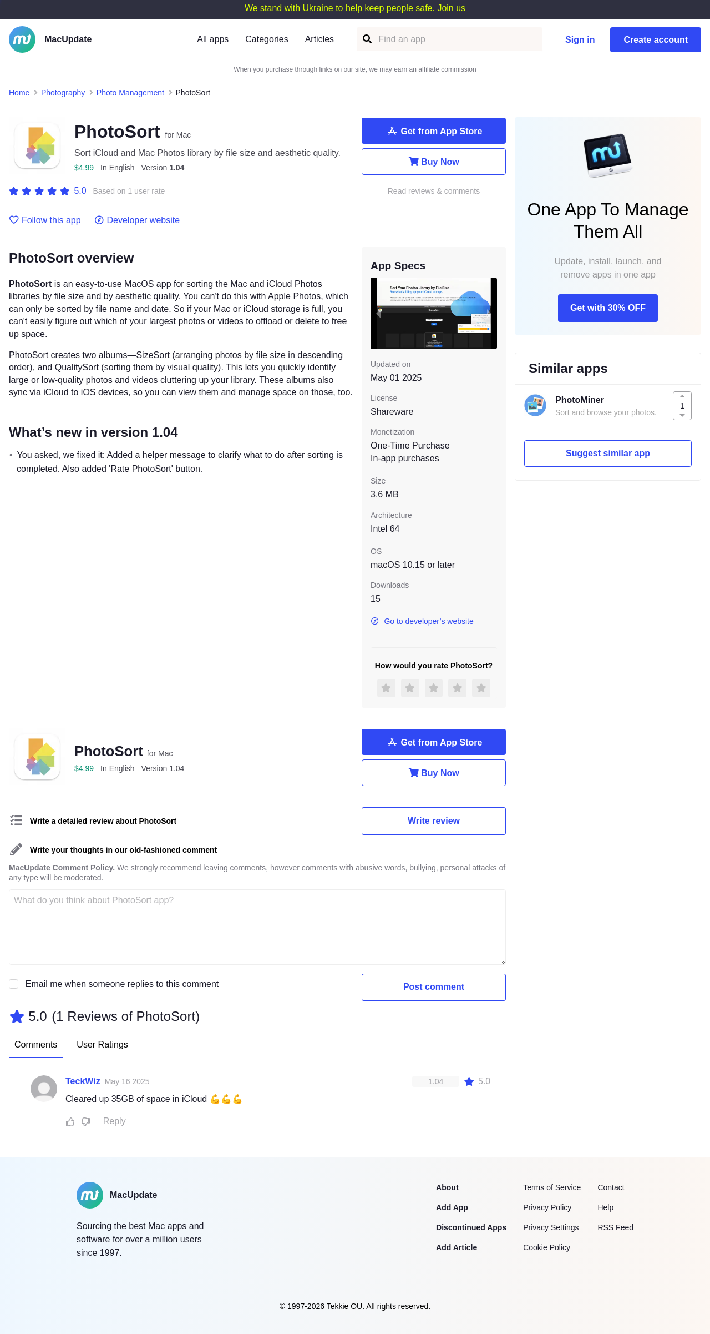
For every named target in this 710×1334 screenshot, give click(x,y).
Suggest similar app (608, 453)
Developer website (137, 220)
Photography (63, 93)
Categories (266, 39)
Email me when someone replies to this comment (122, 984)
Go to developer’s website (422, 621)
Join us (451, 8)
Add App (452, 1207)
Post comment (433, 987)
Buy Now (433, 161)
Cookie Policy (546, 1247)
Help (605, 1207)
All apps (213, 39)
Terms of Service (552, 1187)
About (447, 1187)
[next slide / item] (489, 313)
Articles (319, 39)
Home (19, 93)
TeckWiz (82, 1081)
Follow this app (45, 220)
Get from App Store (434, 131)
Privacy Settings (551, 1227)
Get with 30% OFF (608, 308)
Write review (434, 821)
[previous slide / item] (378, 313)
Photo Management (130, 93)
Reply (114, 1121)
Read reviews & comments (434, 191)
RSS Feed (615, 1227)
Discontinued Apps (471, 1227)
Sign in (580, 40)
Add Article (456, 1247)
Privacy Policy (547, 1207)
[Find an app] (366, 39)
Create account (655, 40)
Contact (610, 1187)
